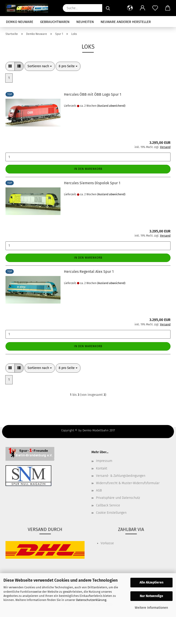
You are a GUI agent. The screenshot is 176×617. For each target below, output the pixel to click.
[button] (130, 8)
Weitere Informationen (151, 608)
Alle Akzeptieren (151, 582)
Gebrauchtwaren (54, 22)
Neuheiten (85, 22)
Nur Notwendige (151, 596)
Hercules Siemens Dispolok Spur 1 (92, 183)
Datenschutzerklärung (91, 600)
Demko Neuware (19, 22)
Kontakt (101, 468)
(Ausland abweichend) (111, 105)
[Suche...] (108, 8)
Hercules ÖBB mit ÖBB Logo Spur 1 (92, 94)
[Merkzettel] (155, 8)
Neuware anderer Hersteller (126, 22)
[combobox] (40, 66)
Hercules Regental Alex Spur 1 (89, 271)
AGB (99, 490)
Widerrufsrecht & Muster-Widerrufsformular (128, 483)
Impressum (104, 461)
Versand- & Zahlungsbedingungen (120, 476)
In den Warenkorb (88, 168)
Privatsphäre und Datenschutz (118, 498)
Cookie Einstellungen (111, 513)
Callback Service (108, 505)
